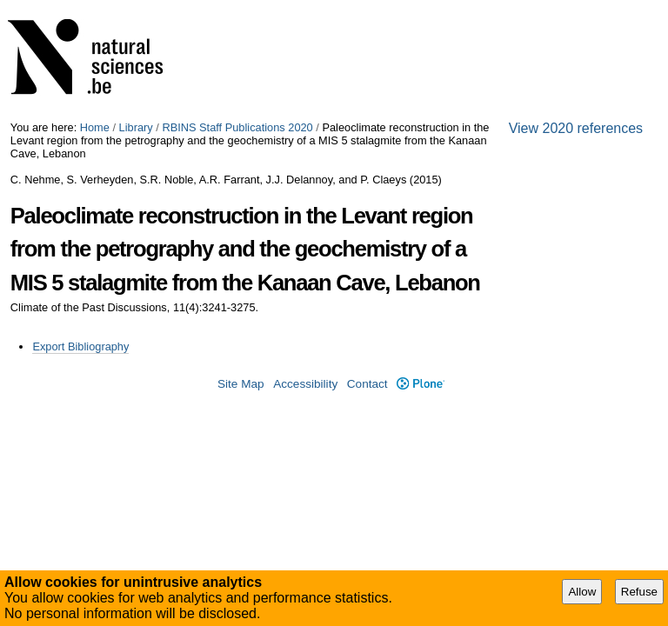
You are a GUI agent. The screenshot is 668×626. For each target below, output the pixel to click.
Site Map (240, 383)
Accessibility (305, 383)
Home (95, 127)
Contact (367, 383)
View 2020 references (576, 128)
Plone (420, 383)
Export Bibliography (80, 346)
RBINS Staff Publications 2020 (237, 127)
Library (136, 127)
